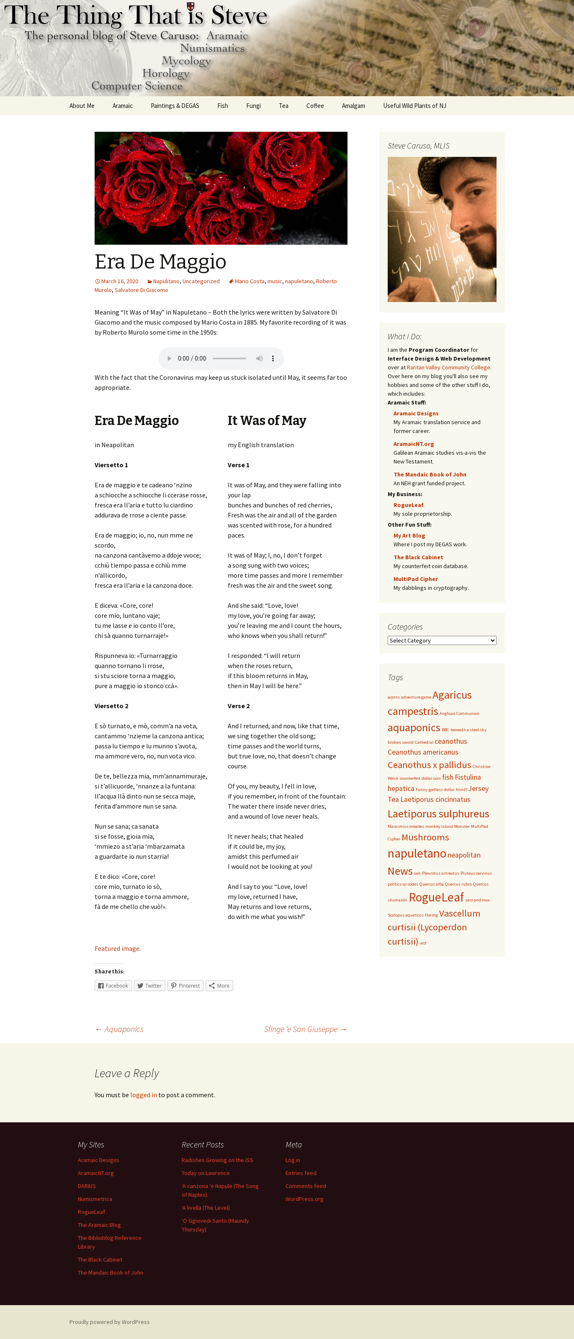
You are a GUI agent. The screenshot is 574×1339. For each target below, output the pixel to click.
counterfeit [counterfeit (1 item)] (410, 778)
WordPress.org (305, 1199)
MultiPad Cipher (416, 579)
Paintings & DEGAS (175, 106)
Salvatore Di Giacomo (141, 290)
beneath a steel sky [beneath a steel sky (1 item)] (468, 729)
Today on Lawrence (206, 1173)
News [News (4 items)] (400, 871)
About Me (82, 106)
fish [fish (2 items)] (447, 777)
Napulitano (166, 281)
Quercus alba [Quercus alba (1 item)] (432, 884)
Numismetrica (95, 1199)
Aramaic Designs (416, 413)
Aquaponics (119, 1029)
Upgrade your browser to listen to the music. (221, 358)
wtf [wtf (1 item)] (423, 943)
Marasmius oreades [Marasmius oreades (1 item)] (406, 826)
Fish (222, 106)
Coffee (315, 106)
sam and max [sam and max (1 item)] (477, 900)
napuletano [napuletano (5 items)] (417, 853)
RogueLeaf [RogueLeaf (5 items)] (436, 897)
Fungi (253, 106)
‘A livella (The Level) (206, 1207)
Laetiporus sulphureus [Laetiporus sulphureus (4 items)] (438, 813)
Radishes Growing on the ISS (217, 1160)
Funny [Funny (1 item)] (421, 789)
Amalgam (353, 106)
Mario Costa (250, 281)
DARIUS (87, 1186)
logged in (143, 1095)
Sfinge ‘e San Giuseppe (305, 1029)
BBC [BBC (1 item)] (445, 729)
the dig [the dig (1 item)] (431, 915)
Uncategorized (201, 281)
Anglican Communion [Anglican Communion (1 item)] (459, 713)
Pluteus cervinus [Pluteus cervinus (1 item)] (476, 873)
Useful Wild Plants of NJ (414, 106)
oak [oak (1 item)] (417, 873)
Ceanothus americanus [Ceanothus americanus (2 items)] (423, 752)
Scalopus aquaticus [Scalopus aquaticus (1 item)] (406, 915)
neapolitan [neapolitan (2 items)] (464, 855)
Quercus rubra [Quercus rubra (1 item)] (458, 884)
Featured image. (118, 948)
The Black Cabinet (418, 557)
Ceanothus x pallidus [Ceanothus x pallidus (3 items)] (429, 765)
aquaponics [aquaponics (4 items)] (414, 727)
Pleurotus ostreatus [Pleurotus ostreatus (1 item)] (440, 873)
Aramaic (123, 106)
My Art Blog (409, 535)
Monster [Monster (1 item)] (462, 826)
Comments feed (306, 1186)
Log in (293, 1160)
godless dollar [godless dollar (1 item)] (442, 789)
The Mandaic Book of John (430, 474)
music (275, 281)
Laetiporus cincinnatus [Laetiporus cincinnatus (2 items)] (435, 799)
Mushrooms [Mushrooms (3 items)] (425, 837)
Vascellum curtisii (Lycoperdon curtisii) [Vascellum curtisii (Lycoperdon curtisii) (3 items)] (434, 927)
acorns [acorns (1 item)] (394, 697)
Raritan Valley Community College (448, 367)
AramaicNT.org (414, 444)
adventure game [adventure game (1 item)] (416, 697)
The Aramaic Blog (99, 1225)
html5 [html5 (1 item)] (461, 789)
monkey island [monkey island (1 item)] (439, 826)
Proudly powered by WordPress (109, 1322)
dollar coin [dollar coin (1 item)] (431, 778)
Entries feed (301, 1173)
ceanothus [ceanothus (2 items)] (451, 741)
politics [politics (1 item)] (395, 884)
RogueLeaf (409, 505)
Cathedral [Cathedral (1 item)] (424, 742)
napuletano (299, 281)
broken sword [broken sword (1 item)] (401, 742)
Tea (283, 106)
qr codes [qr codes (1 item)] (410, 884)
